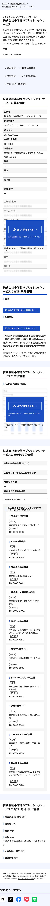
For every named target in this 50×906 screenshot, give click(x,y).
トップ (4, 3)
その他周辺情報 (29, 75)
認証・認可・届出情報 (16, 83)
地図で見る (10, 156)
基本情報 (11, 68)
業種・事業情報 (28, 68)
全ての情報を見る (23, 229)
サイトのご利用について (26, 878)
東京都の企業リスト (18, 3)
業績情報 (11, 75)
